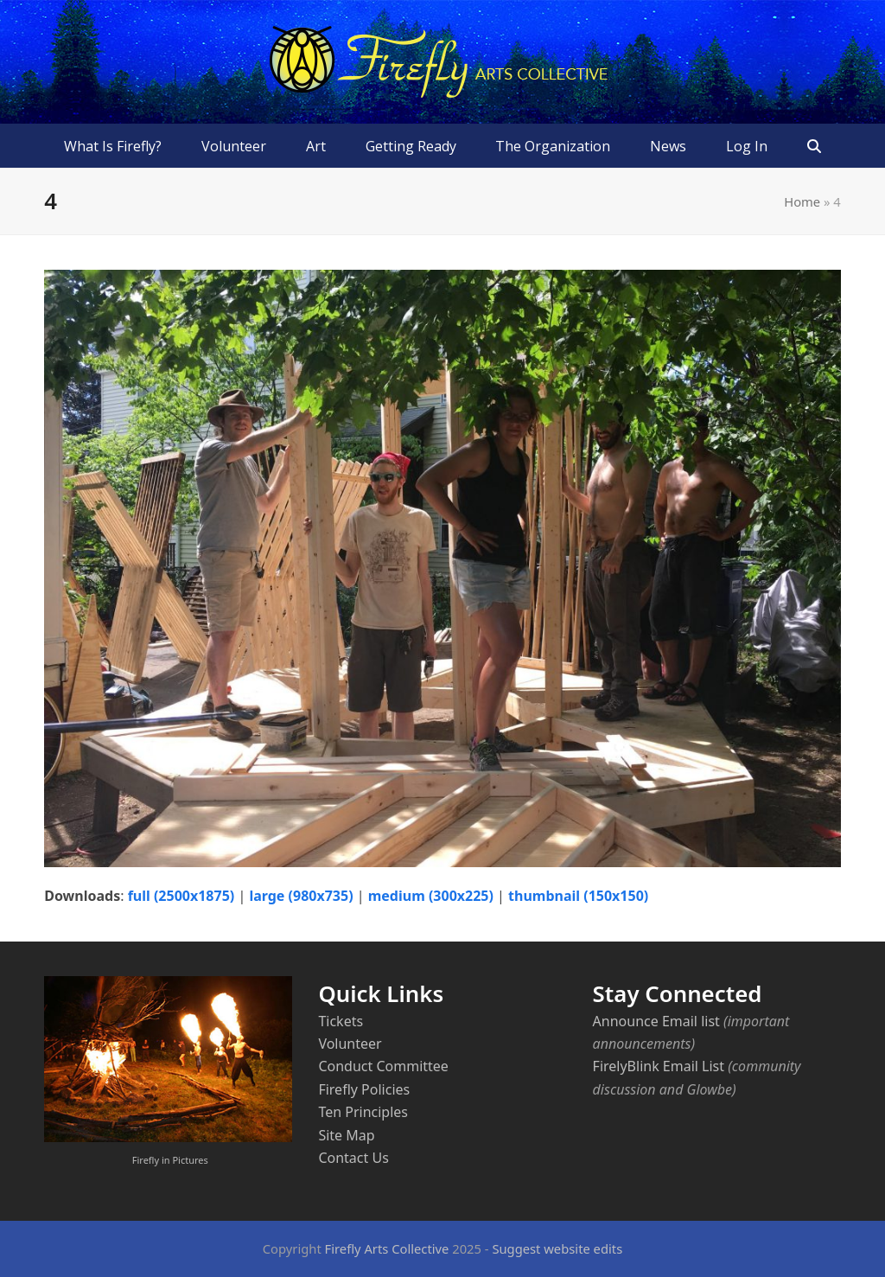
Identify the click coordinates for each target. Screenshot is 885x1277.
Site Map (346, 1135)
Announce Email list (656, 1021)
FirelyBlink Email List (658, 1066)
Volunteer (349, 1043)
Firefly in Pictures (170, 1159)
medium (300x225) (430, 895)
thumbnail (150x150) (578, 895)
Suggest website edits (557, 1248)
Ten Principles (363, 1111)
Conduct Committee (383, 1066)
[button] (814, 146)
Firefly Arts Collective (387, 1248)
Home (802, 201)
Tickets (340, 1021)
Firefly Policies (364, 1089)
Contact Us (353, 1157)
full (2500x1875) (181, 895)
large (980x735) (301, 895)
